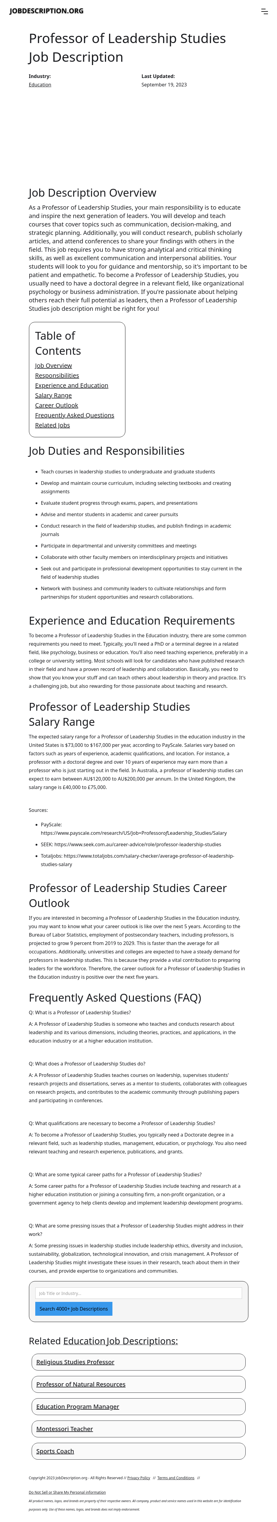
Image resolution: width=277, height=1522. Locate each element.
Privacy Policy (138, 1477)
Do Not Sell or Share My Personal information (67, 1492)
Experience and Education (72, 385)
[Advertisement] (138, 137)
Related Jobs (52, 425)
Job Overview (53, 365)
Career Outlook (56, 405)
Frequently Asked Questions (75, 415)
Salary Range (53, 395)
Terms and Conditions (175, 1477)
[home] (46, 11)
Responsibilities (57, 375)
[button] (264, 11)
